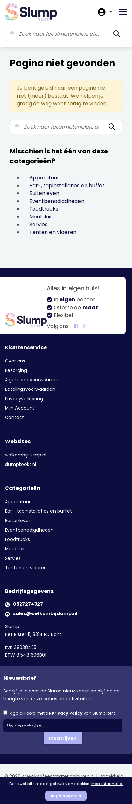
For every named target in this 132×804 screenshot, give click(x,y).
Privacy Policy (67, 713)
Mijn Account (19, 408)
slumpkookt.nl (20, 464)
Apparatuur (44, 177)
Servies (38, 224)
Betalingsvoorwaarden (30, 389)
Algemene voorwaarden (32, 379)
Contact (14, 417)
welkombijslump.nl (25, 455)
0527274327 (28, 604)
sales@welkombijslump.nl (45, 613)
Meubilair (40, 216)
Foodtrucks (43, 209)
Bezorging (16, 370)
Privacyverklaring (24, 398)
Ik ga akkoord (66, 796)
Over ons (15, 361)
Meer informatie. (107, 783)
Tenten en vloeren (52, 232)
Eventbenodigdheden (56, 201)
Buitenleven (44, 193)
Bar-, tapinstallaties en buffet (67, 185)
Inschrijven (63, 738)
